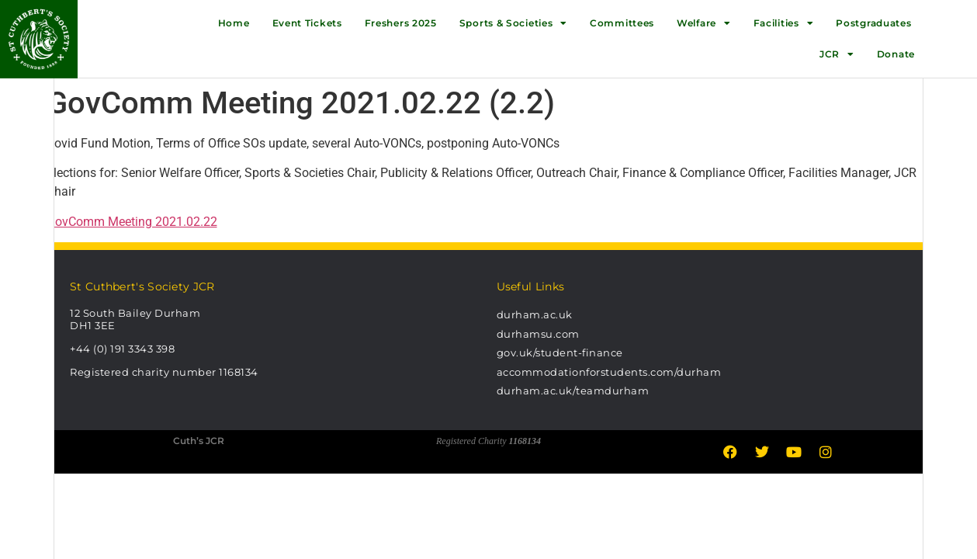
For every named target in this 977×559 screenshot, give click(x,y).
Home (234, 23)
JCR (836, 54)
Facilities (784, 23)
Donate (896, 54)
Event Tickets (307, 23)
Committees (622, 23)
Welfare (704, 23)
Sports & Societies (513, 23)
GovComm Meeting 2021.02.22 (132, 221)
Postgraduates (873, 23)
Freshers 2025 (401, 23)
